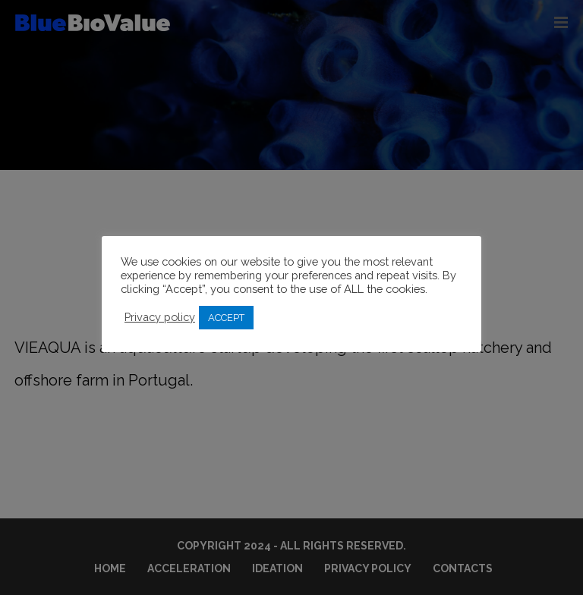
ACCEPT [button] (226, 317)
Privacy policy (159, 316)
